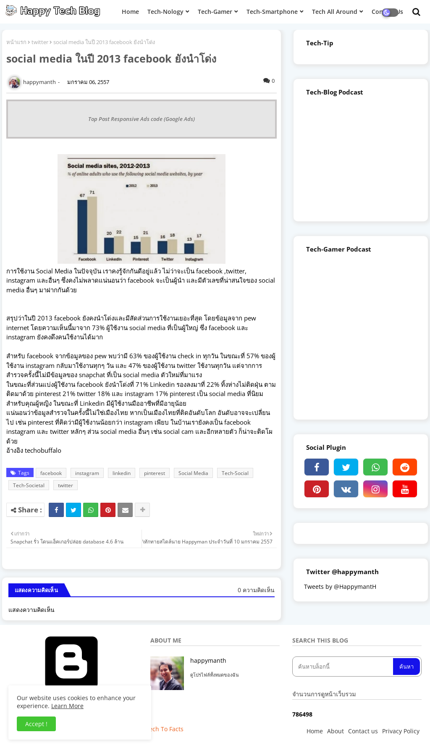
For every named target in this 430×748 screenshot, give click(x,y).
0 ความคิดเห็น (256, 590)
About (335, 731)
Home (315, 731)
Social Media (193, 473)
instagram (87, 473)
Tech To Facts (165, 729)
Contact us (363, 731)
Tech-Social (235, 473)
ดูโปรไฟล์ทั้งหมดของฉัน (214, 675)
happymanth (208, 660)
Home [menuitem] (130, 12)
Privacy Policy (401, 731)
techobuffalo (43, 450)
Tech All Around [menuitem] (334, 12)
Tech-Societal (29, 485)
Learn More (67, 706)
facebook (51, 473)
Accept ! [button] (36, 724)
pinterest (154, 473)
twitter (39, 42)
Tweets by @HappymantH (340, 587)
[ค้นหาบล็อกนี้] (343, 666)
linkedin (122, 473)
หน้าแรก (16, 42)
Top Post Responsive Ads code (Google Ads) (141, 119)
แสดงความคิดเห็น (31, 610)
